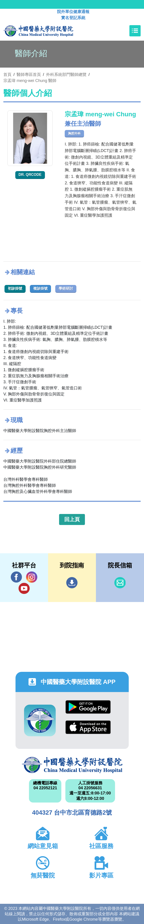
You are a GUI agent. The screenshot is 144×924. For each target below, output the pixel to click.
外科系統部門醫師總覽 (66, 74)
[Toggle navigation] (135, 30)
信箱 (120, 582)
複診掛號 (40, 288)
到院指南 (72, 582)
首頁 (7, 74)
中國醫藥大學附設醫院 (72, 765)
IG (31, 577)
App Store (88, 727)
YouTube (24, 588)
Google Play (88, 707)
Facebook (16, 576)
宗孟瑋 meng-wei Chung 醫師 (29, 80)
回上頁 (72, 519)
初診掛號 (15, 288)
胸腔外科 (74, 133)
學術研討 (66, 288)
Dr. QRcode (30, 174)
